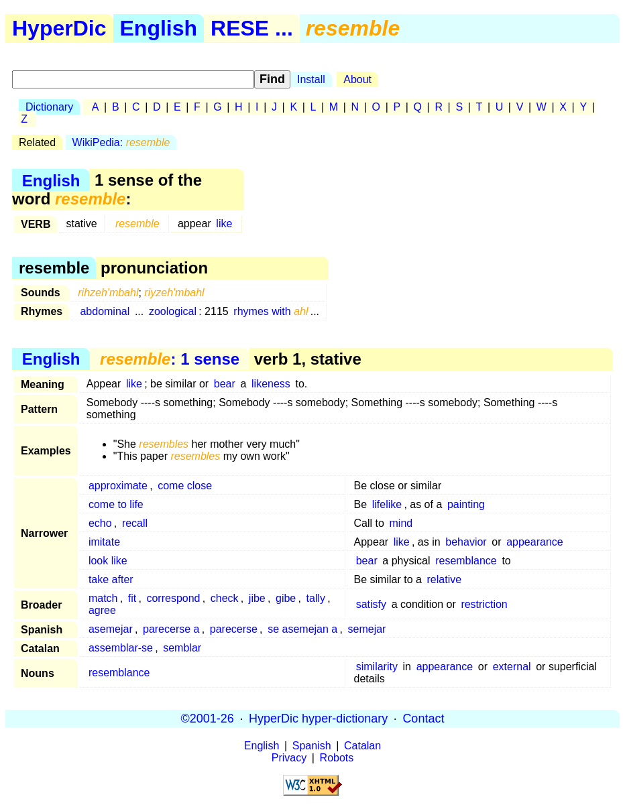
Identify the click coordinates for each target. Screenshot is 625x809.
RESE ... (252, 28)
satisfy (371, 604)
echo (100, 523)
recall (135, 523)
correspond (173, 598)
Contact (423, 718)
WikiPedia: (121, 142)
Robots (337, 757)
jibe (257, 598)
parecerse (234, 629)
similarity (377, 666)
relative (444, 579)
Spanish (311, 745)
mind (401, 523)
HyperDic (59, 28)
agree (102, 610)
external (512, 666)
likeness (270, 383)
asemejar (111, 629)
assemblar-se (121, 648)
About (357, 79)
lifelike (387, 504)
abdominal (104, 311)
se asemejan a (302, 629)
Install (311, 79)
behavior (465, 542)
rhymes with (270, 311)
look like (108, 560)
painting (466, 504)
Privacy (289, 757)
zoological (172, 311)
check (225, 598)
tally (315, 598)
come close (185, 485)
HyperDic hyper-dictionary (318, 718)
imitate (104, 542)
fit (132, 598)
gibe (286, 598)
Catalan (362, 745)
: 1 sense (169, 359)
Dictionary (49, 107)
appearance (534, 542)
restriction (484, 604)
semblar (182, 648)
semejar (367, 629)
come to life (116, 504)
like (224, 223)
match (103, 598)
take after (111, 579)
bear (224, 383)
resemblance (466, 560)
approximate (118, 485)
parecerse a (171, 629)
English (159, 28)
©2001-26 (207, 718)
